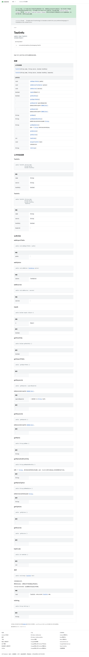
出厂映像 (4, 644)
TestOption (39, 85)
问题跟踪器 (62, 648)
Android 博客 (34, 639)
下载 (3, 639)
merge (31, 142)
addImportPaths (34, 81)
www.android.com (64, 641)
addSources (33, 88)
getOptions (33, 131)
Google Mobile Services (65, 644)
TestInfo (17, 69)
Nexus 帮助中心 (63, 639)
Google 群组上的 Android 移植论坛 (38, 648)
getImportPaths (34, 99)
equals (32, 92)
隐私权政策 (23, 654)
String (47, 121)
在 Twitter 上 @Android (36, 635)
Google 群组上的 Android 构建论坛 (38, 646)
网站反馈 (29, 654)
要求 (3, 637)
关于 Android (5, 654)
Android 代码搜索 (23, 1)
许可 (18, 654)
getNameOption (34, 125)
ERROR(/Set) (44, 105)
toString (32, 148)
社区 (10, 654)
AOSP (15, 27)
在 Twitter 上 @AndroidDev (37, 637)
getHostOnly (33, 95)
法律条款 (14, 654)
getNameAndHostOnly (35, 119)
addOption (33, 85)
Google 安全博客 (34, 641)
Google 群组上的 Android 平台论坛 (38, 644)
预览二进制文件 (5, 641)
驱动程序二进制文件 (6, 646)
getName (32, 115)
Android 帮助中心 (64, 635)
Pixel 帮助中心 (63, 637)
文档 (13, 1)
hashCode (32, 138)
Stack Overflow (63, 646)
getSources (33, 134)
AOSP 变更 (29, 14)
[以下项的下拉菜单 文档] (16, 1)
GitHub (3, 648)
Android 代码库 (5, 635)
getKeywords (33, 103)
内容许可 (24, 624)
